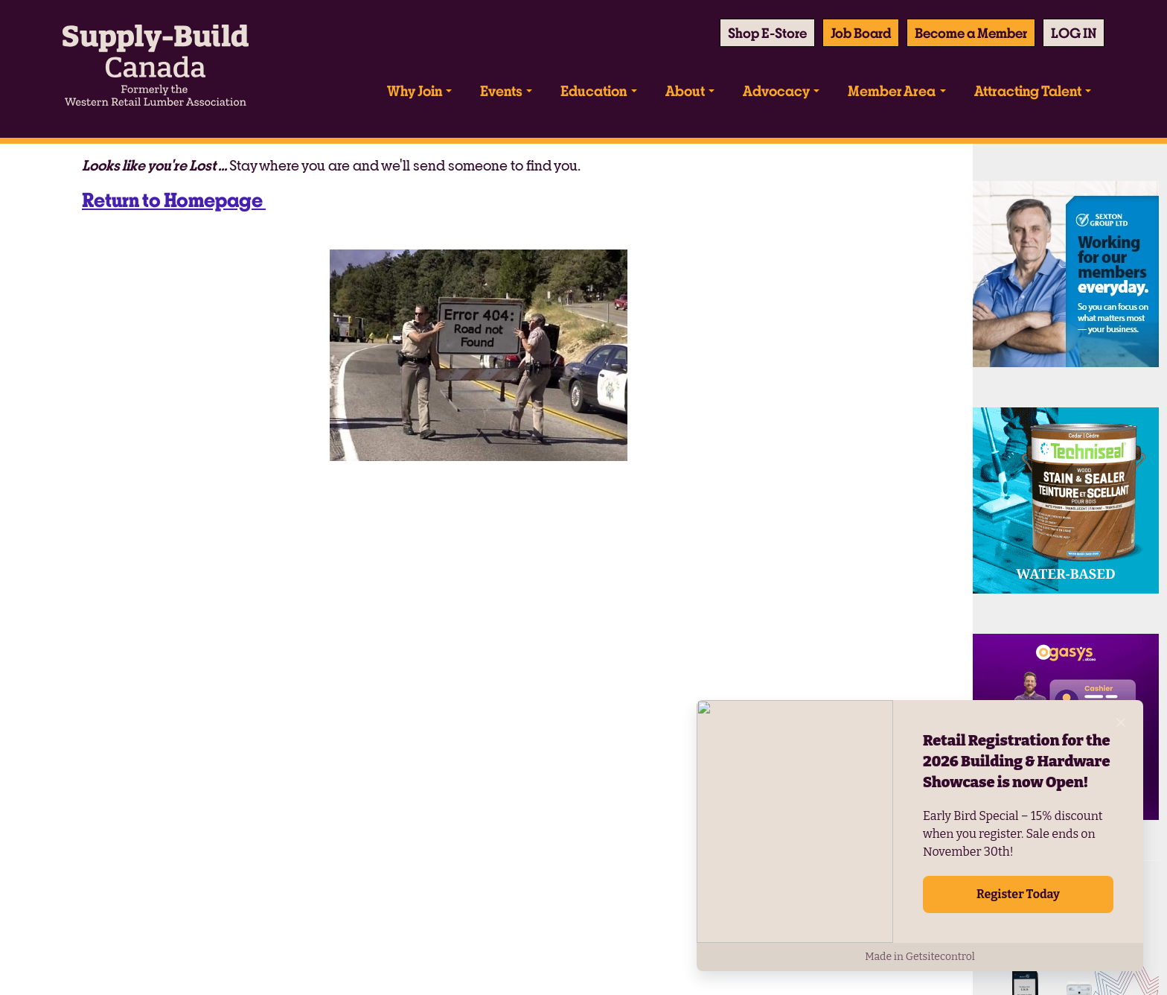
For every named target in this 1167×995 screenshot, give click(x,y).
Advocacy (776, 90)
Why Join (414, 90)
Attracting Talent (1027, 90)
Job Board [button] (861, 32)
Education (593, 90)
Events (501, 90)
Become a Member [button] (971, 32)
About (685, 90)
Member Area (892, 90)
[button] (1073, 33)
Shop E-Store (767, 32)
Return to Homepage (174, 199)
